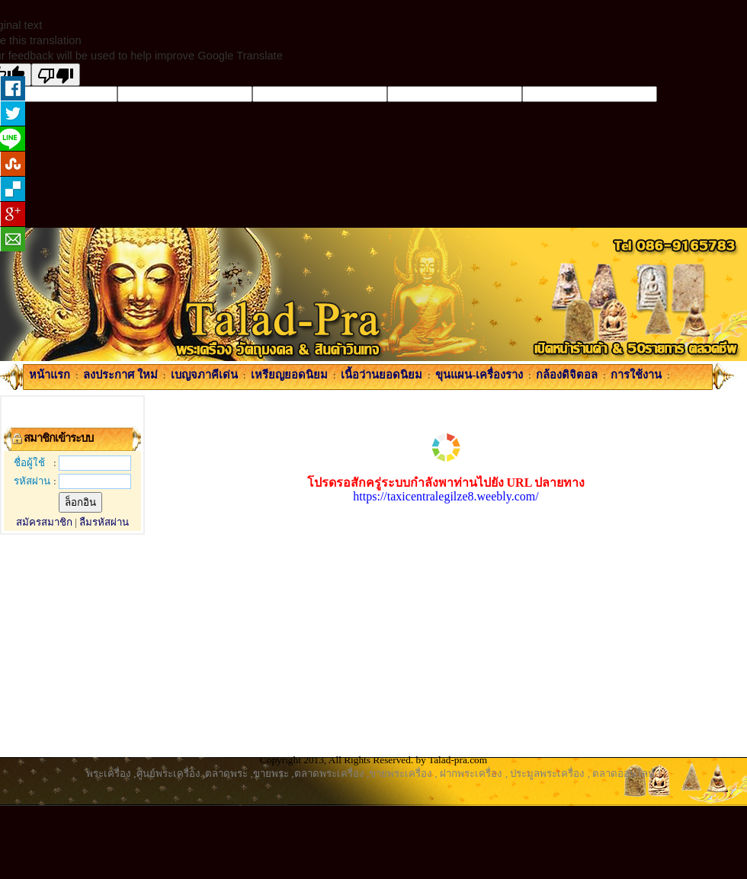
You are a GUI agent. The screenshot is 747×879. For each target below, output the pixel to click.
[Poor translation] (55, 74)
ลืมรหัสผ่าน (104, 522)
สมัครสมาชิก (44, 522)
